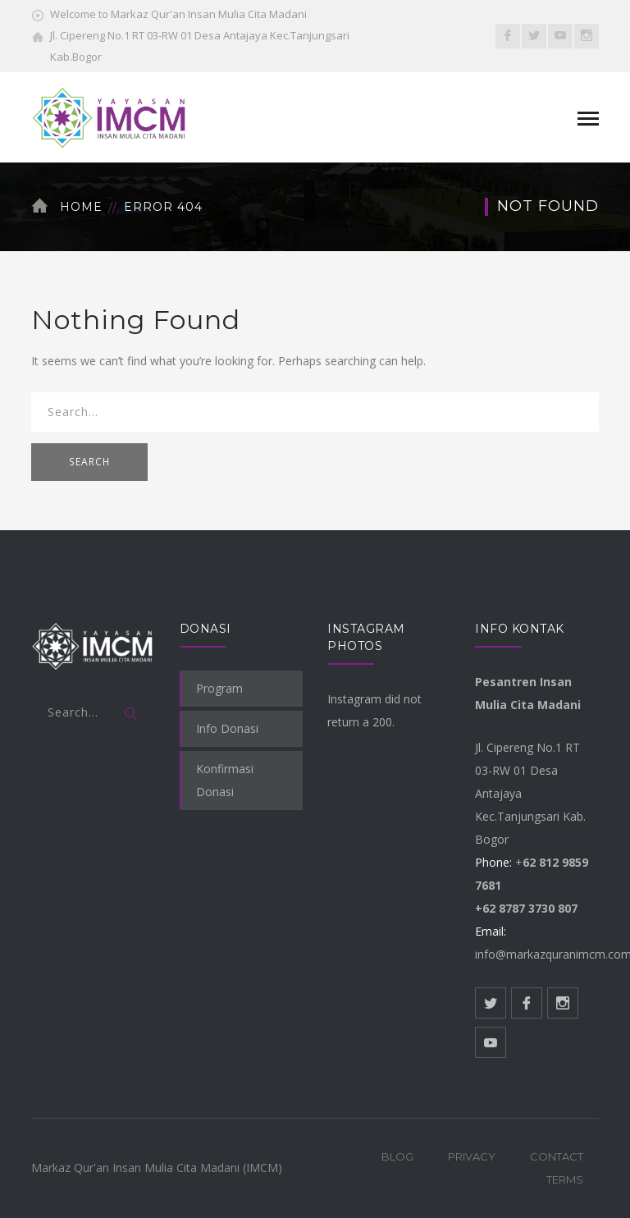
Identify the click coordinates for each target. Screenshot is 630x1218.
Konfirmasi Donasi (224, 780)
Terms (564, 1179)
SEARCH (89, 462)
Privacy (471, 1156)
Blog (397, 1156)
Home (81, 206)
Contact (556, 1156)
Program (219, 688)
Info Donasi (227, 728)
